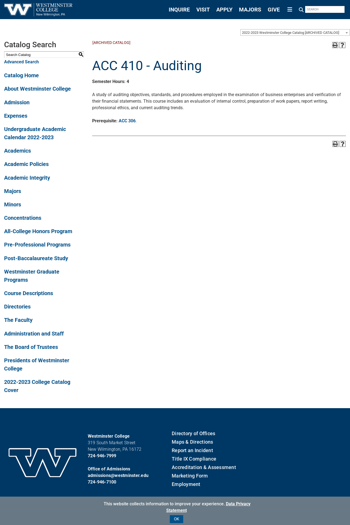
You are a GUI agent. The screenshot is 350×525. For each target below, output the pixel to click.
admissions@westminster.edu (118, 475)
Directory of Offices (193, 433)
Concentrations (22, 218)
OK (176, 519)
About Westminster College (37, 88)
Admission (17, 102)
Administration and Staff (34, 333)
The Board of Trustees (31, 347)
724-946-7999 (102, 455)
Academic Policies (26, 164)
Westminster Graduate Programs (31, 275)
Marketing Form (190, 476)
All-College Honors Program (38, 231)
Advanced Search (21, 61)
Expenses (15, 115)
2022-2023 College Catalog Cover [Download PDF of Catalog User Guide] (37, 386)
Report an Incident (192, 450)
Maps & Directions (192, 442)
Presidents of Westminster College (36, 364)
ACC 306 (127, 120)
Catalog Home (21, 75)
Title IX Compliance (194, 459)
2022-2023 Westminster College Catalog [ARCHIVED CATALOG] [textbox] (290, 33)
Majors (12, 191)
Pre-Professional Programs (37, 244)
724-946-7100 (102, 482)
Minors (12, 204)
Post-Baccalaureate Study (36, 258)
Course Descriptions (28, 293)
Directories (17, 306)
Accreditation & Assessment (204, 467)
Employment (186, 484)
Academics (17, 150)
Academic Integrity (27, 177)
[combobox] (295, 32)
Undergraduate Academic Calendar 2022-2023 (35, 133)
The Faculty (18, 320)
